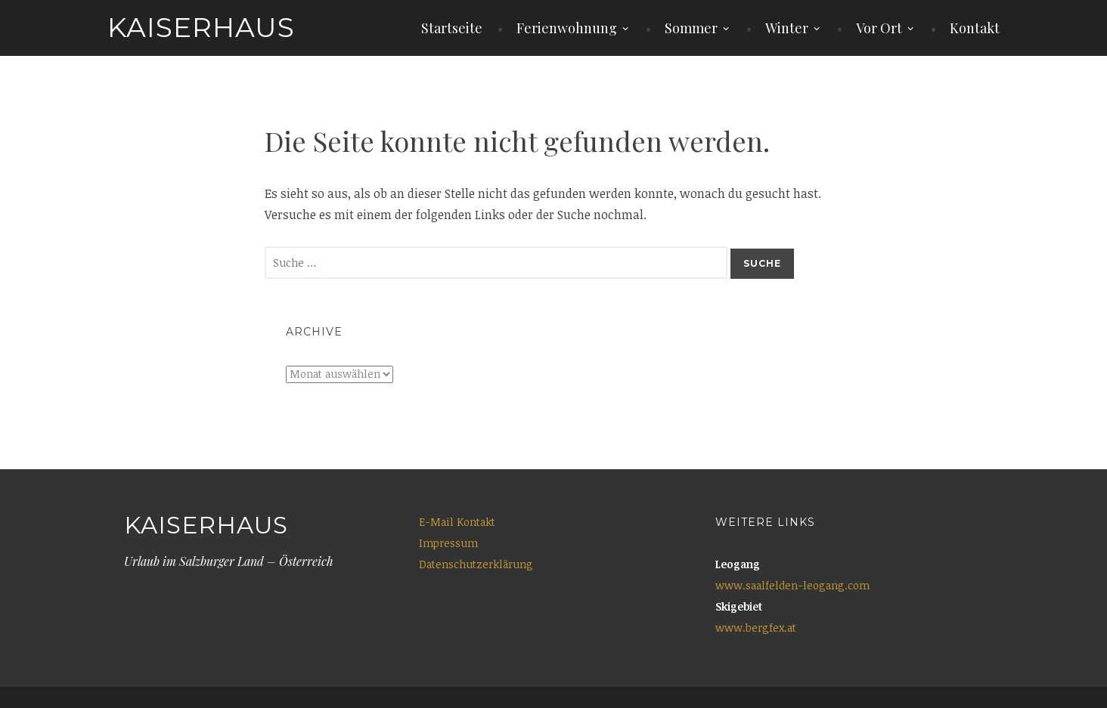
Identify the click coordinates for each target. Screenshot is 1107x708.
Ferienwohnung (566, 28)
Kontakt (975, 28)
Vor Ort (879, 28)
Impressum (448, 543)
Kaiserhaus (201, 27)
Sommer (691, 28)
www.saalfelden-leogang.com (792, 585)
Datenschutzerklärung (476, 564)
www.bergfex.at (755, 627)
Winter (786, 28)
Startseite (451, 28)
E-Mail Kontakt (457, 522)
